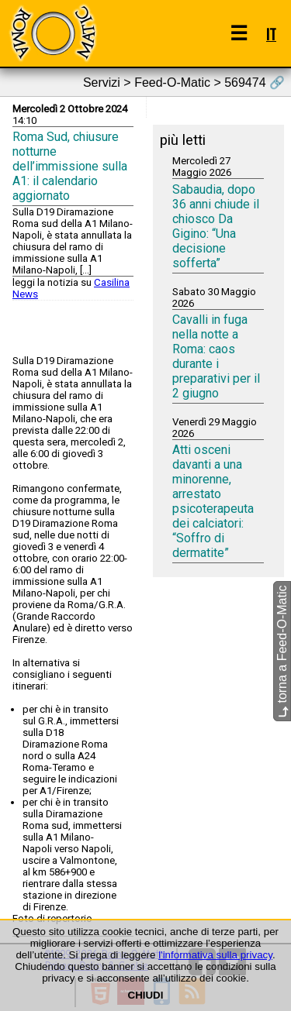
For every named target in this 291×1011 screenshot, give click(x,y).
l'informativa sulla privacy (215, 955)
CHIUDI (146, 995)
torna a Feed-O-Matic (282, 651)
